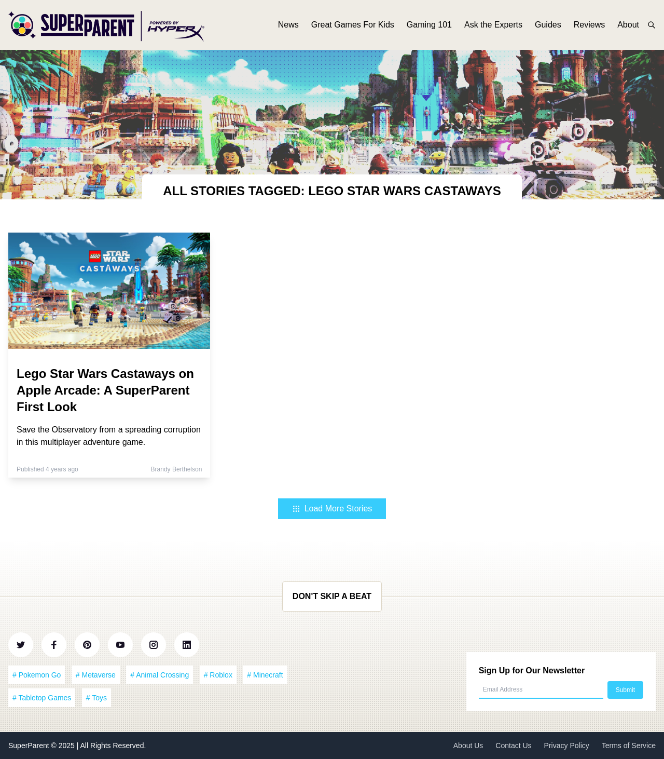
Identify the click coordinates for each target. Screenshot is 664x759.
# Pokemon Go (36, 675)
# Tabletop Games (41, 698)
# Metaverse (96, 675)
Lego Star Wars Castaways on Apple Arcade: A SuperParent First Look (105, 390)
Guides (548, 24)
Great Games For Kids (352, 24)
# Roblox (218, 675)
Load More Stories (332, 508)
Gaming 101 (429, 24)
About (628, 24)
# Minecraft (265, 675)
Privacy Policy (566, 745)
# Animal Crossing (159, 675)
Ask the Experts (493, 24)
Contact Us (513, 745)
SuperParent (29, 745)
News (288, 24)
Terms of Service (629, 745)
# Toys (96, 698)
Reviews (589, 24)
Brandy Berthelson (176, 469)
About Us (468, 745)
